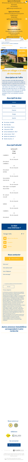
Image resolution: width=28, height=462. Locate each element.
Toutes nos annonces (13, 456)
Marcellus (7, 42)
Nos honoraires (16, 454)
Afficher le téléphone (14, 259)
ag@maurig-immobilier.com (14, 8)
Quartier (14, 118)
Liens (20, 454)
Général (14, 102)
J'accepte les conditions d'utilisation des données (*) (13, 283)
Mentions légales (11, 454)
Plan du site (6, 454)
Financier (14, 110)
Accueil (3, 42)
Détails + (14, 106)
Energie (14, 114)
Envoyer (8, 286)
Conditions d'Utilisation (14, 319)
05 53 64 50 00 (14, 6)
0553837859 (14, 17)
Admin (23, 454)
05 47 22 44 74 (14, 35)
